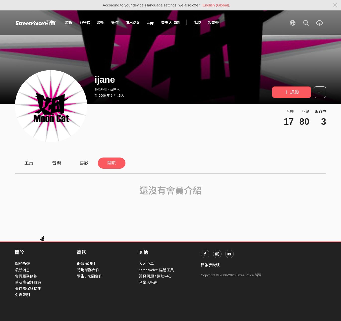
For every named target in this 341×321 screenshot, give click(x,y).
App (150, 23)
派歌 (197, 23)
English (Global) (216, 5)
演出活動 (132, 23)
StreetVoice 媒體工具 (156, 270)
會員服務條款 (26, 276)
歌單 (101, 23)
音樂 (56, 162)
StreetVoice (35, 22)
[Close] (335, 5)
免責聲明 (22, 295)
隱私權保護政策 (28, 282)
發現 (68, 23)
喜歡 (84, 162)
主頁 (28, 162)
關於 (111, 162)
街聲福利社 (86, 264)
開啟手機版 (210, 265)
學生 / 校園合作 (90, 276)
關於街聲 (22, 264)
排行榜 (84, 23)
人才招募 (146, 264)
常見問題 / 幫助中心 (155, 276)
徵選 (115, 23)
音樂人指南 (170, 23)
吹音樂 (213, 23)
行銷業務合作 (88, 270)
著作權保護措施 (28, 288)
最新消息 (22, 270)
